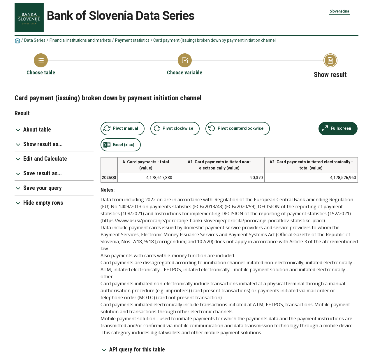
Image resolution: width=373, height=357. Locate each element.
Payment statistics (132, 40)
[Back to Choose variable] (185, 65)
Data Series (34, 40)
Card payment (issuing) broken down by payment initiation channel (214, 40)
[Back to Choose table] (40, 65)
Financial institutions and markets (80, 40)
